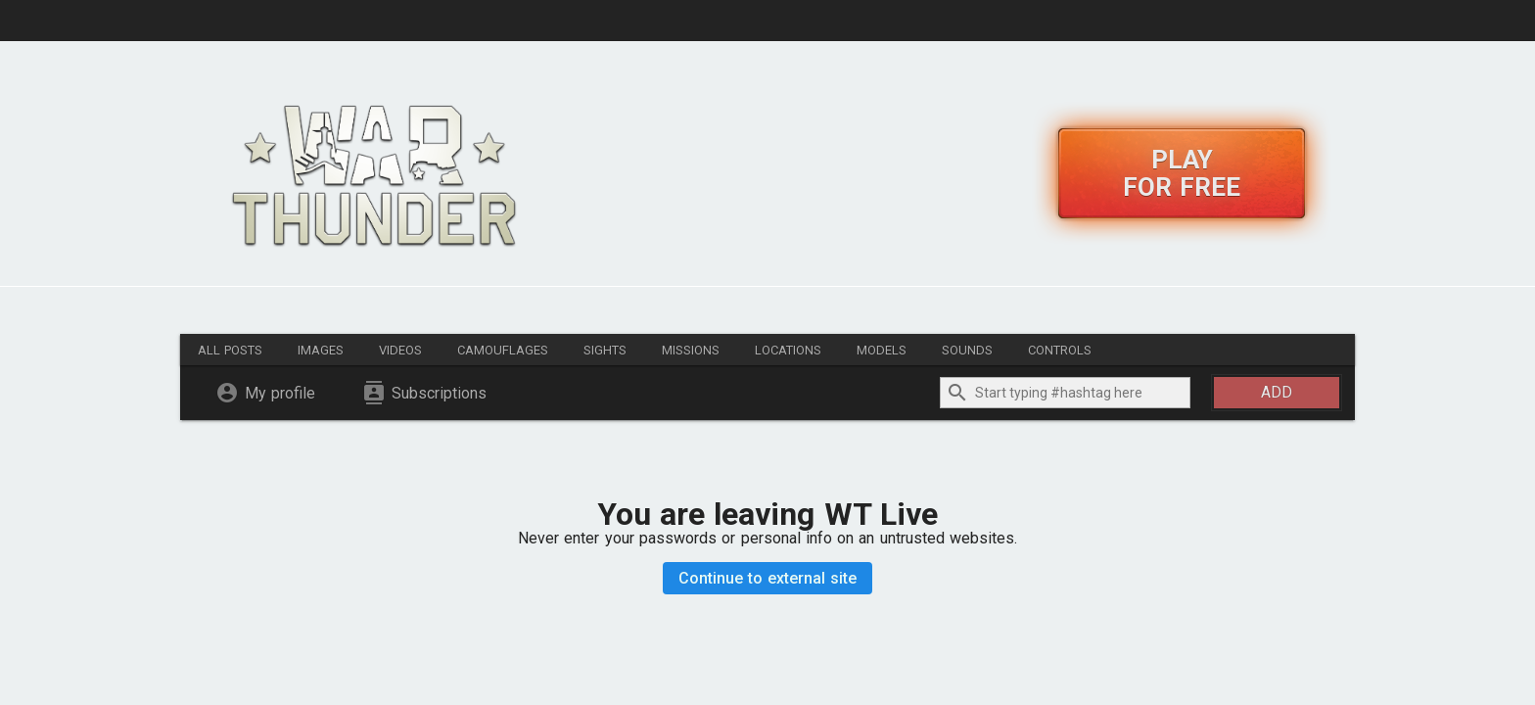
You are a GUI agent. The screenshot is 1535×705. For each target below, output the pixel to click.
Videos (400, 350)
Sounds (967, 350)
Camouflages (502, 350)
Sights (605, 350)
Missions (691, 350)
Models (882, 350)
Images (321, 350)
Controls (1060, 350)
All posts (230, 350)
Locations (788, 350)
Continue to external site (768, 578)
